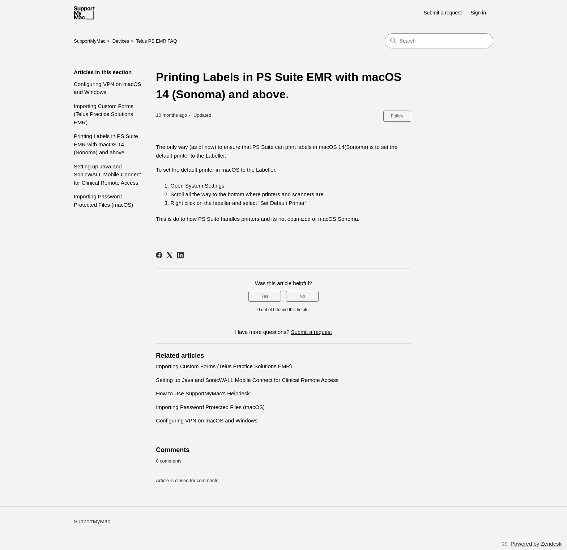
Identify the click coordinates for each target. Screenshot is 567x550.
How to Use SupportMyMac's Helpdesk (203, 393)
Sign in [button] (478, 13)
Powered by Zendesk (536, 544)
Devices (120, 41)
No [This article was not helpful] (302, 296)
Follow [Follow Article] (397, 116)
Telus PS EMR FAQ (156, 41)
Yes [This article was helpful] (264, 296)
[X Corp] (169, 255)
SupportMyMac (89, 41)
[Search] (439, 41)
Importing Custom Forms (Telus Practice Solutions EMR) (103, 114)
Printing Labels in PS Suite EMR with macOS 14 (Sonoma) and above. (106, 144)
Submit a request (442, 13)
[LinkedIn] (180, 255)
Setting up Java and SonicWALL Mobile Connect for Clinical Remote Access (107, 174)
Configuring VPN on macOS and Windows (107, 88)
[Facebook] (159, 255)
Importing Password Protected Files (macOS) (103, 200)
